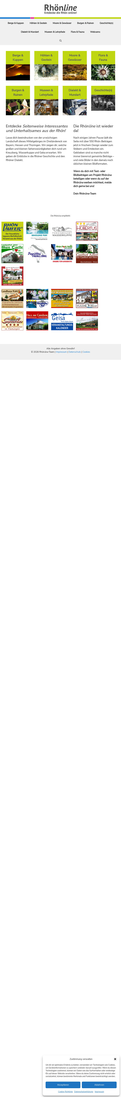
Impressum (99, 1091)
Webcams (95, 31)
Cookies (86, 351)
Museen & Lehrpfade (55, 31)
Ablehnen (99, 1084)
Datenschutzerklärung (83, 1091)
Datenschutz (75, 351)
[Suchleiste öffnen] (61, 40)
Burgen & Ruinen (85, 23)
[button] (115, 1059)
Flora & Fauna (77, 31)
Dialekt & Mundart (30, 31)
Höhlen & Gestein (38, 23)
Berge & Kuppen (16, 23)
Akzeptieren (63, 1084)
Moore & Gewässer (62, 23)
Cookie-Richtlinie (65, 1091)
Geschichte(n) (106, 23)
